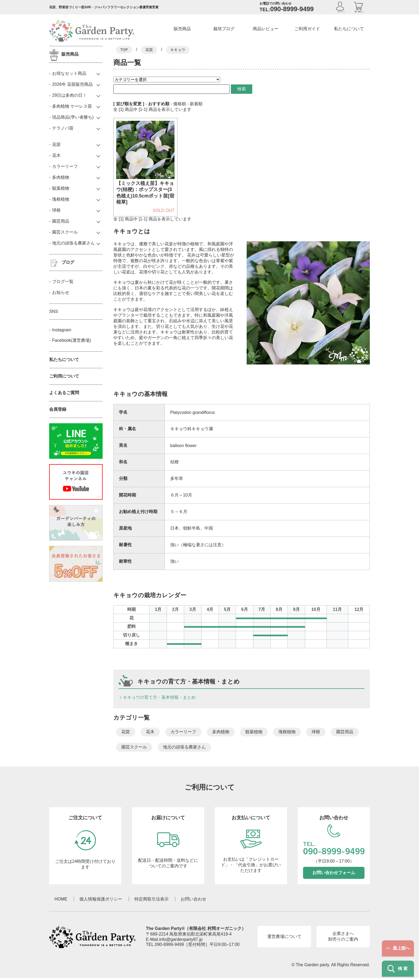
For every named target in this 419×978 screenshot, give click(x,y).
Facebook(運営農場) (71, 340)
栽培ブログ (224, 28)
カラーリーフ (183, 731)
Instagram (61, 330)
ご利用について (64, 376)
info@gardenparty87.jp (181, 939)
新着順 (196, 104)
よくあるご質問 (64, 392)
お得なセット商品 (69, 73)
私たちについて (349, 28)
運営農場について (284, 936)
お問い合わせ (193, 899)
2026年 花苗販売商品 (72, 84)
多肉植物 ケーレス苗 (72, 106)
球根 (316, 731)
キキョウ (177, 50)
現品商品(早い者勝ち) (73, 117)
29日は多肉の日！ (69, 95)
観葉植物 (253, 731)
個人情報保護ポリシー (100, 899)
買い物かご (359, 12)
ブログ (67, 262)
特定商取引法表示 (151, 899)
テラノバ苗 (62, 128)
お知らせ (60, 292)
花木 (150, 731)
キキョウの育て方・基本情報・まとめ (159, 697)
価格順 (179, 104)
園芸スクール (134, 747)
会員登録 (57, 409)
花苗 (149, 50)
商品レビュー (265, 28)
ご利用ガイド (307, 28)
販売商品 (182, 28)
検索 (232, 89)
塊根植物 (287, 731)
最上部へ (398, 948)
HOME (61, 899)
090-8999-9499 (169, 944)
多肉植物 (220, 731)
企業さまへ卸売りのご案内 (343, 936)
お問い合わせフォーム (333, 872)
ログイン (341, 12)
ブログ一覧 (62, 281)
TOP (124, 50)
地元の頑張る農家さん (184, 747)
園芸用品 (344, 731)
